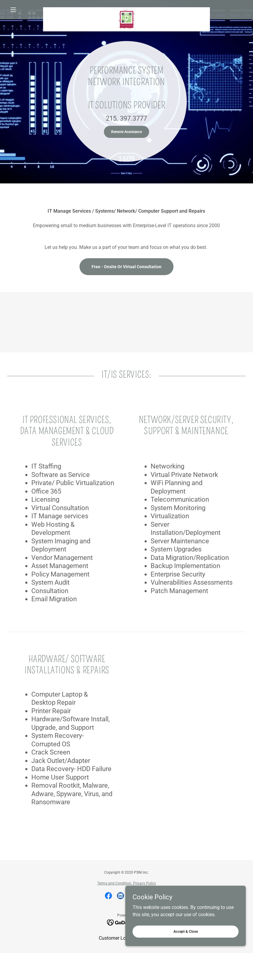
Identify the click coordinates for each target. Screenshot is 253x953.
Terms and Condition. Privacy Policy (126, 883)
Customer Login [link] (116, 938)
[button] (25, 10)
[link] (126, 9)
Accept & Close (185, 931)
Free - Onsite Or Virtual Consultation (126, 266)
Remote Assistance (126, 132)
